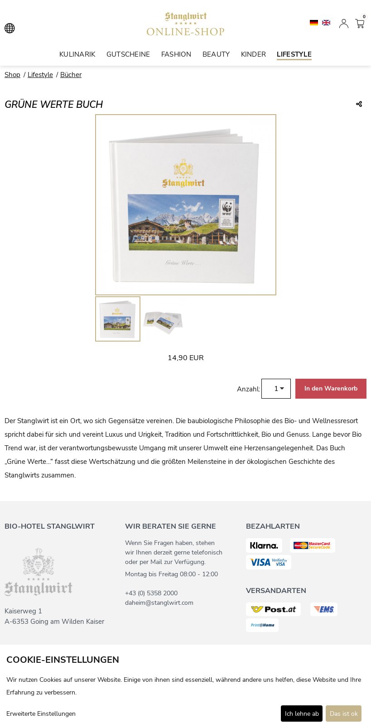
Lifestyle (294, 54)
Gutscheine (128, 54)
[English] (326, 22)
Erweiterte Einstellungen (41, 713)
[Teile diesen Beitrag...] (359, 105)
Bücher (71, 74)
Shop (12, 74)
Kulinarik (77, 54)
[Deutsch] (315, 22)
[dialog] (185, 686)
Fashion (176, 54)
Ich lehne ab (302, 713)
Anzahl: (248, 389)
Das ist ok (344, 713)
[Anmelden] (344, 22)
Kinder (253, 54)
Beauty (216, 54)
